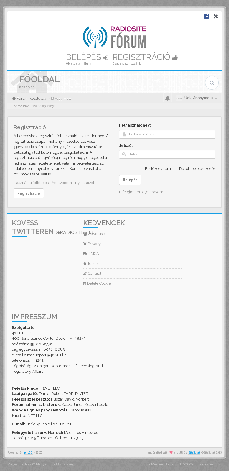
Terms (90, 263)
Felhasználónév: (135, 125)
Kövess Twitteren (52, 227)
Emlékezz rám (155, 168)
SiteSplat (194, 452)
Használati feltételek (31, 182)
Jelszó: (126, 145)
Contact (92, 273)
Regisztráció (145, 57)
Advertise (94, 234)
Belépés (87, 57)
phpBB (28, 452)
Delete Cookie (97, 283)
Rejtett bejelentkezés (194, 168)
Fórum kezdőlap (31, 98)
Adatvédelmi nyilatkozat (73, 182)
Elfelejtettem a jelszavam (141, 192)
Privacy (92, 244)
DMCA (91, 253)
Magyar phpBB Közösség (55, 464)
